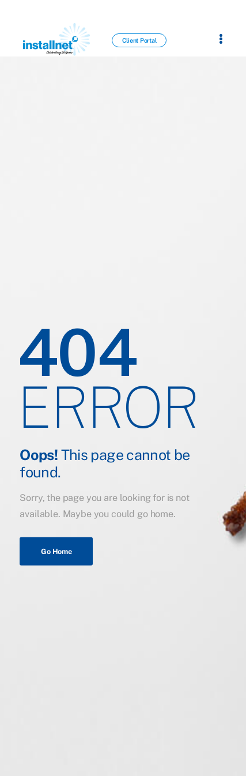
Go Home (56, 551)
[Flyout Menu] (221, 38)
